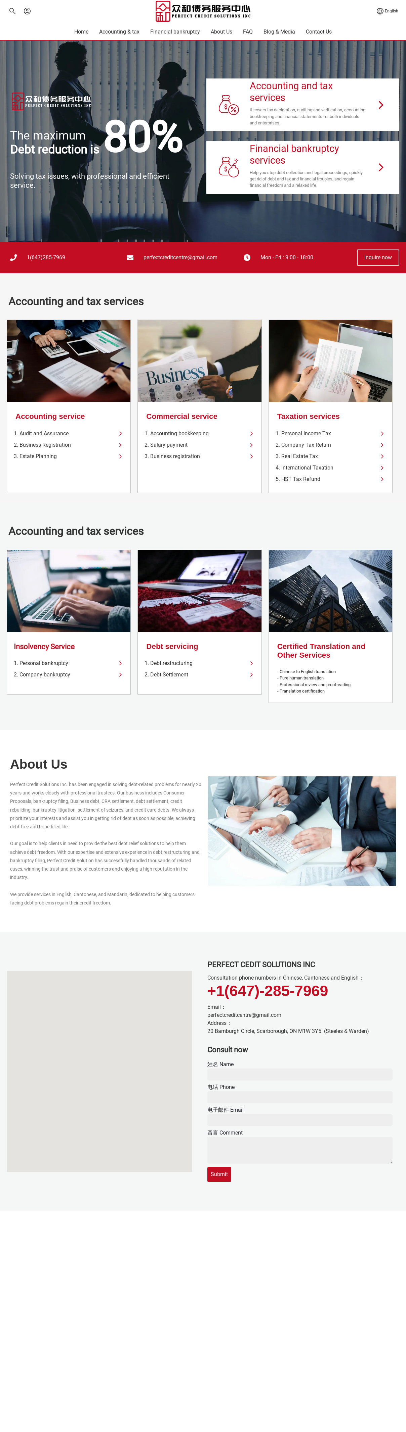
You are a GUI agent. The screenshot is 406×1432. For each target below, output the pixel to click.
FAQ (248, 32)
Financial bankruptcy (175, 32)
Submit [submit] (219, 1174)
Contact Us (319, 32)
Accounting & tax (119, 32)
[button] (378, 258)
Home (81, 32)
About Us (221, 32)
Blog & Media (279, 32)
